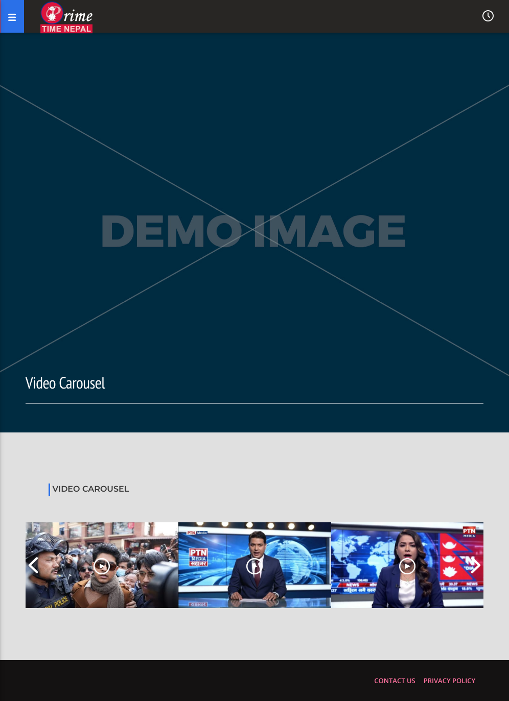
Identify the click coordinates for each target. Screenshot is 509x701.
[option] (102, 565)
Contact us (394, 680)
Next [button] (475, 565)
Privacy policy (449, 680)
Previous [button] (33, 565)
